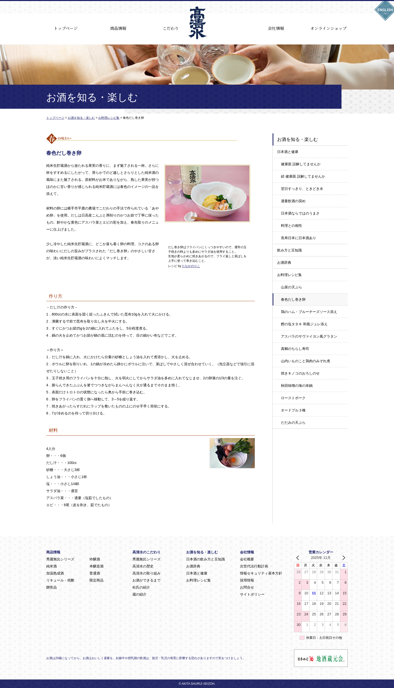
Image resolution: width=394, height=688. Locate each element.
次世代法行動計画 (254, 566)
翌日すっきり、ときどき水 (302, 189)
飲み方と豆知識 (289, 250)
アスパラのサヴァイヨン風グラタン (309, 336)
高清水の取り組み (146, 573)
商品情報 (118, 28)
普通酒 (94, 573)
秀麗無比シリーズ (60, 559)
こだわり (171, 28)
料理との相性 (291, 226)
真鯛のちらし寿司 (295, 349)
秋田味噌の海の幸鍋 (297, 386)
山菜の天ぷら (291, 287)
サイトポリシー (252, 594)
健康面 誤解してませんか (301, 164)
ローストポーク (293, 398)
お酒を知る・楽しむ (202, 552)
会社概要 (247, 559)
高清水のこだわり (146, 552)
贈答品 (51, 587)
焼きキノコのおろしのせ (300, 373)
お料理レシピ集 (289, 275)
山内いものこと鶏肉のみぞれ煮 (305, 361)
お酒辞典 (284, 262)
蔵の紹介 (139, 594)
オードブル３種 (293, 410)
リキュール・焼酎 (60, 580)
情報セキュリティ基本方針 (261, 573)
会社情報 (276, 28)
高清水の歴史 (143, 566)
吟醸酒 (94, 559)
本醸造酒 (96, 566)
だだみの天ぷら (293, 422)
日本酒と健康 (287, 152)
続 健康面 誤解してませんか (303, 176)
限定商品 (96, 580)
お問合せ (247, 587)
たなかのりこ (191, 266)
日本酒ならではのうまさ (300, 213)
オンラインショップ (328, 28)
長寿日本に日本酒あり (298, 238)
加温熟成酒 (55, 573)
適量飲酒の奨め (293, 201)
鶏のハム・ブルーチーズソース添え (309, 312)
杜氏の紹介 (141, 587)
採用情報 (247, 580)
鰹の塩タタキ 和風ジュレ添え (304, 324)
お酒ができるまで (146, 580)
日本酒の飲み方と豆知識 (205, 559)
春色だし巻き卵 (293, 299)
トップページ (66, 28)
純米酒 (51, 566)
